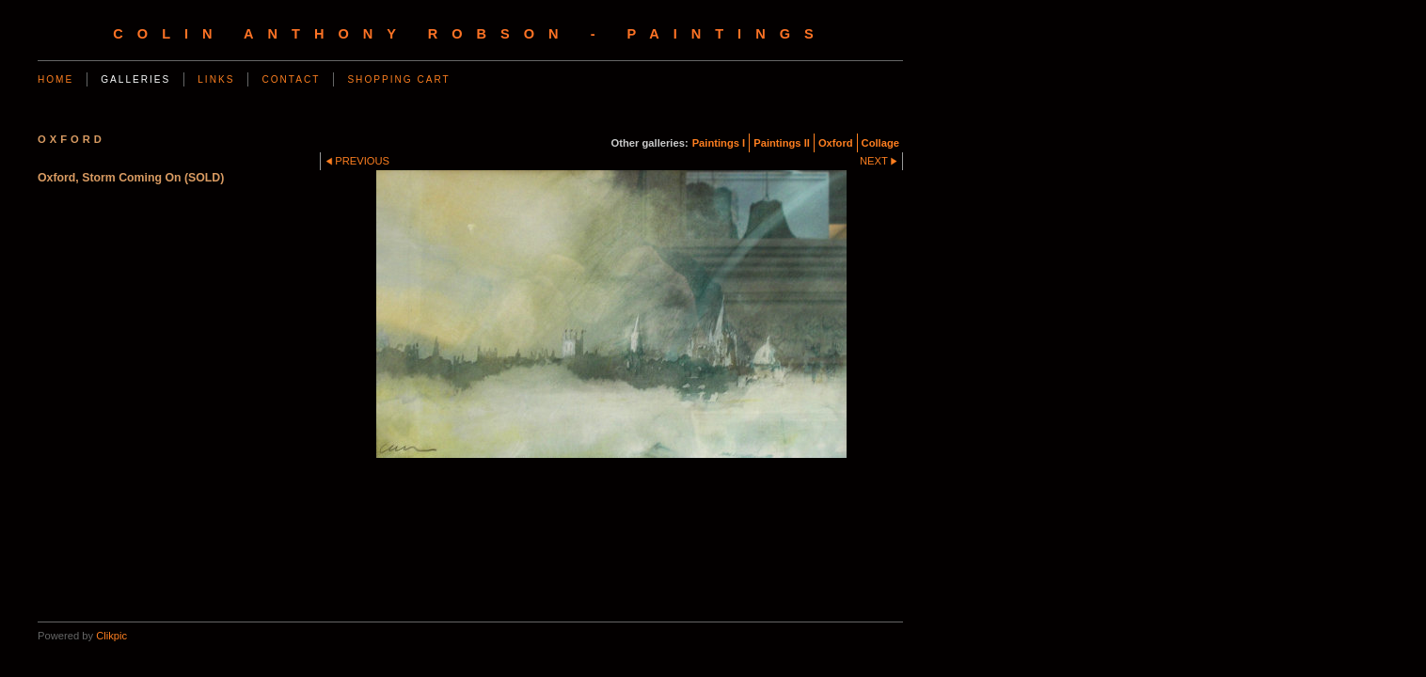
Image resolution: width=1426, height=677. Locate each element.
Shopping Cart (398, 79)
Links (216, 79)
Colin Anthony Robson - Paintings (470, 33)
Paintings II (781, 143)
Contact (290, 79)
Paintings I (719, 143)
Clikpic (111, 635)
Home (55, 79)
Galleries (135, 79)
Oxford (835, 143)
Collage (880, 143)
